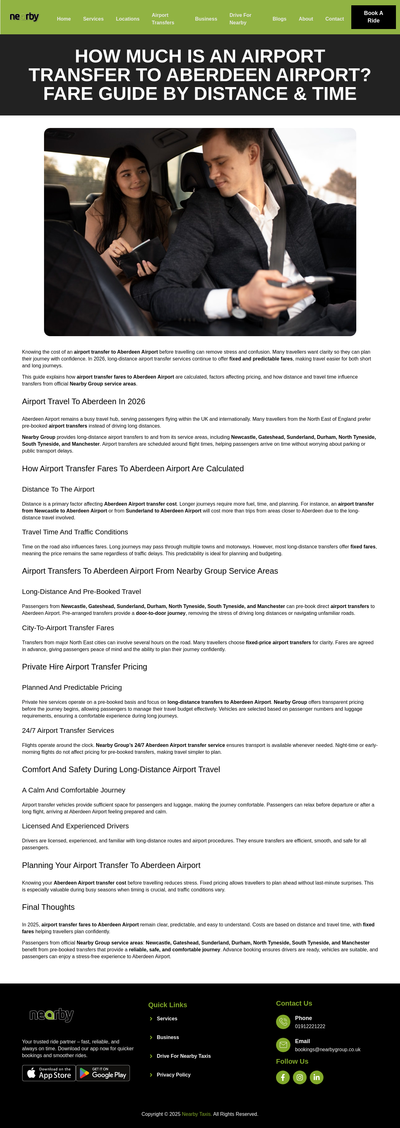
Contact (334, 18)
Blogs (278, 18)
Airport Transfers (163, 18)
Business (206, 18)
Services (93, 18)
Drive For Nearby (240, 18)
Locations (128, 18)
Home (64, 18)
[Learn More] (327, 1022)
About (305, 18)
